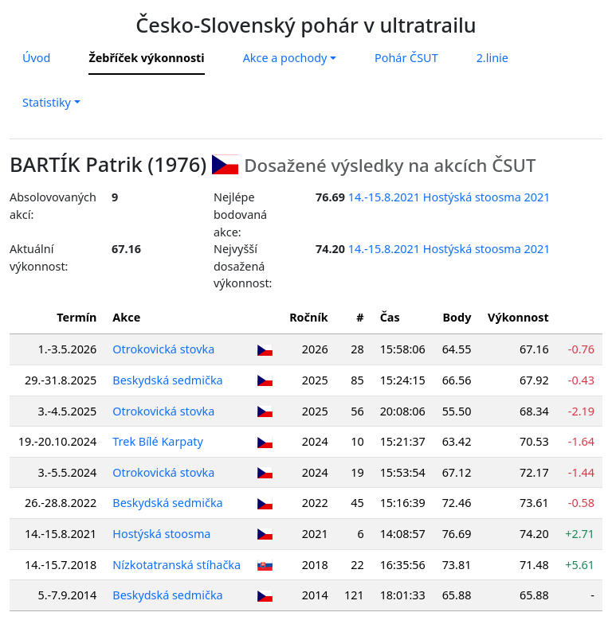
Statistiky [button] (46, 102)
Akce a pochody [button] (285, 57)
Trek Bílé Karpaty (157, 441)
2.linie (492, 57)
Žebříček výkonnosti (146, 57)
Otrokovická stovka (163, 349)
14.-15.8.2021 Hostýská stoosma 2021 (449, 197)
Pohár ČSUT (406, 57)
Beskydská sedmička (167, 380)
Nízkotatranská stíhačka (176, 564)
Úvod (36, 57)
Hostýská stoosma (161, 533)
